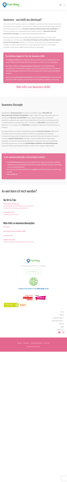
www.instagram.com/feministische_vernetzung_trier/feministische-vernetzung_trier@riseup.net (18, 206)
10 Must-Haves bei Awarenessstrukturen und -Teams (18, 241)
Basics (62, 315)
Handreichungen (57, 318)
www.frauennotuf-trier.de (10, 213)
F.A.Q (62, 312)
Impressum (26, 343)
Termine (61, 324)
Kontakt (19, 343)
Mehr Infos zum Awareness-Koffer (33, 87)
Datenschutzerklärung (36, 343)
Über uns (59, 329)
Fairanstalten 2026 (57, 321)
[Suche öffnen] (64, 5)
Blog (62, 327)
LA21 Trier (47, 343)
